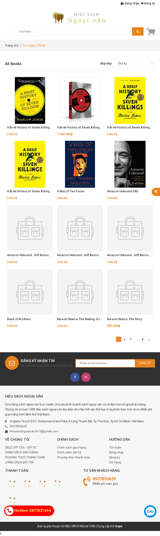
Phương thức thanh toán (73, 457)
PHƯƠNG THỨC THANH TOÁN (25, 457)
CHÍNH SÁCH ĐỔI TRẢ (19, 462)
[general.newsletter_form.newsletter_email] (105, 363)
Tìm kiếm (115, 447)
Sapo (118, 526)
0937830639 (18, 426)
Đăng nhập (130, 3)
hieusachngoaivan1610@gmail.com (34, 431)
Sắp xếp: (106, 63)
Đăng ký (148, 3)
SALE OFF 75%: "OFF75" (21, 447)
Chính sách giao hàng (71, 447)
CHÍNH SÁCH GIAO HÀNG (21, 452)
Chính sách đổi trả (69, 452)
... (137, 339)
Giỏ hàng (115, 462)
